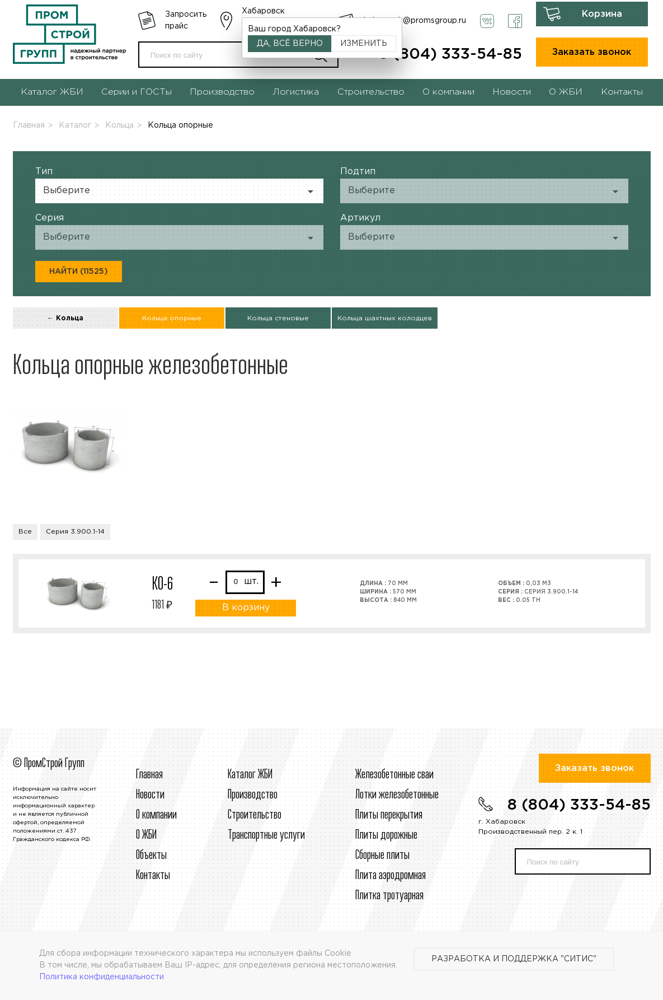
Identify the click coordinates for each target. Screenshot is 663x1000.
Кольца (119, 125)
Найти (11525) (78, 271)
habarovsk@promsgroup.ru (415, 20)
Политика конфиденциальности (101, 977)
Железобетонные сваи (394, 775)
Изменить (363, 43)
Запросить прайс (185, 20)
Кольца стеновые (278, 318)
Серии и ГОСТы (136, 92)
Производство (222, 92)
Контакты (622, 92)
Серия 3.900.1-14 (75, 532)
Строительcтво (254, 815)
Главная (29, 125)
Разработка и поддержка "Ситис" (513, 959)
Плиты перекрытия (388, 815)
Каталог (75, 125)
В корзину (246, 608)
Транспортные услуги (266, 835)
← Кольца (65, 318)
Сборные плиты (382, 855)
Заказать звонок (591, 52)
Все (25, 532)
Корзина (602, 14)
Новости (511, 92)
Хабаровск (263, 11)
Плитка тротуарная (389, 896)
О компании (448, 92)
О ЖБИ (565, 92)
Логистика (295, 92)
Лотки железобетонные (397, 795)
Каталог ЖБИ (52, 92)
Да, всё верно (290, 43)
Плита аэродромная (390, 875)
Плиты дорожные (386, 835)
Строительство (371, 92)
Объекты (151, 855)
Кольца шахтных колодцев (384, 318)
